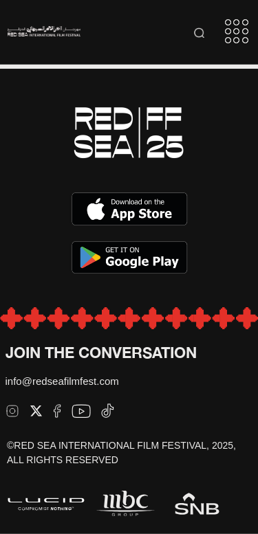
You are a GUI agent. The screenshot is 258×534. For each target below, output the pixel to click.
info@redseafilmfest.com (62, 381)
